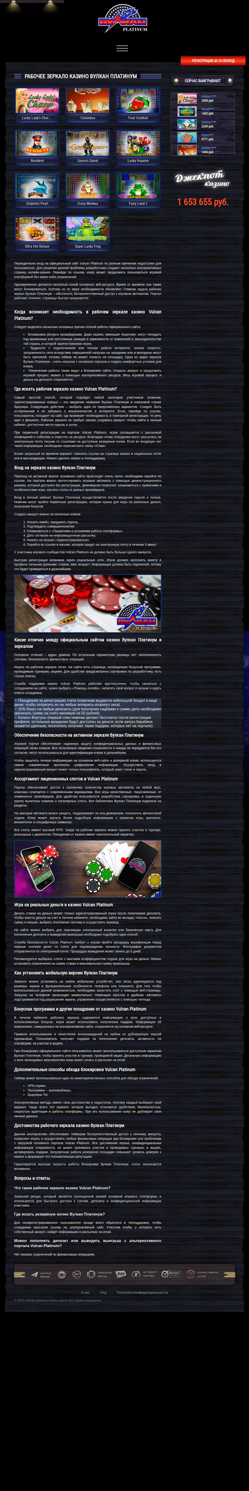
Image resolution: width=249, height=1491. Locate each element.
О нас (85, 1292)
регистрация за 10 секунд (213, 61)
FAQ (103, 1292)
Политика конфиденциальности (142, 1292)
